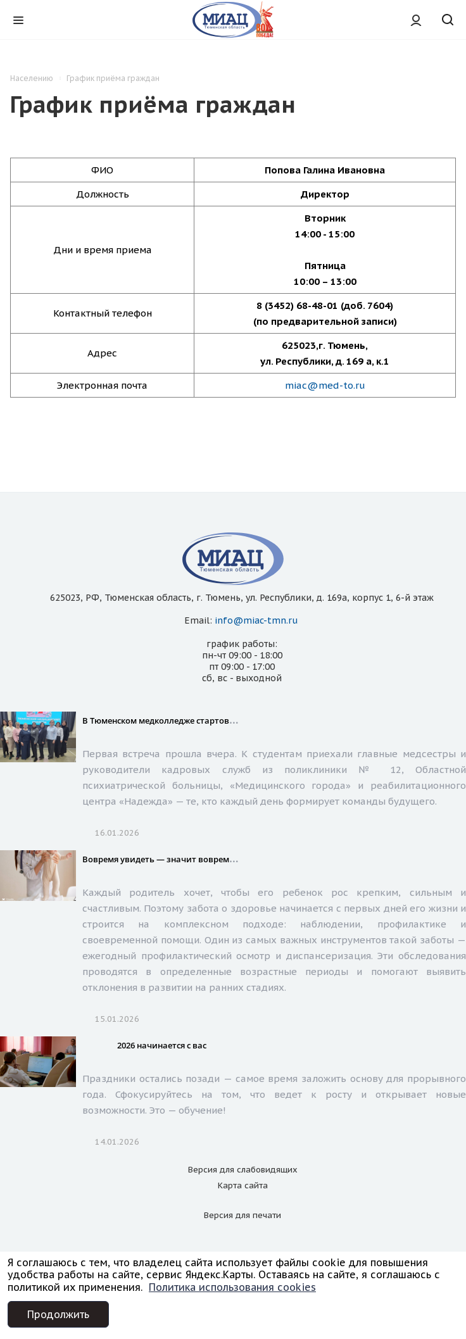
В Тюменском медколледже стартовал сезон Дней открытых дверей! (223, 720)
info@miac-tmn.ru (256, 620)
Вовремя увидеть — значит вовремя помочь (174, 859)
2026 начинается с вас (161, 1045)
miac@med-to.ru (325, 385)
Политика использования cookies (232, 1287)
